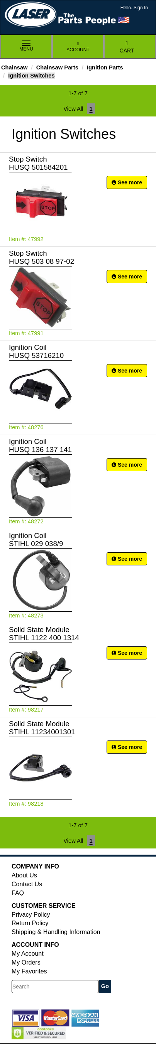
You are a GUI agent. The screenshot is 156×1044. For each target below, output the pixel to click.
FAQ (18, 893)
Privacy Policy (31, 914)
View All (73, 109)
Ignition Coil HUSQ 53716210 (36, 351)
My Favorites (29, 971)
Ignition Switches (31, 76)
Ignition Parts (105, 67)
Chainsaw (14, 67)
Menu (26, 46)
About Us (24, 875)
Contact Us (27, 884)
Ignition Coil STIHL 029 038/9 (36, 539)
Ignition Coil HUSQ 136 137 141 (40, 445)
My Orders (26, 962)
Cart (127, 47)
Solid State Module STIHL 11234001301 (42, 728)
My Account (28, 953)
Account (77, 46)
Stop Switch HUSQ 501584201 (38, 163)
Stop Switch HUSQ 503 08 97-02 (41, 257)
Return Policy (30, 923)
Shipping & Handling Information (56, 932)
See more (127, 182)
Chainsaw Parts (57, 67)
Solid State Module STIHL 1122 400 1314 (44, 634)
